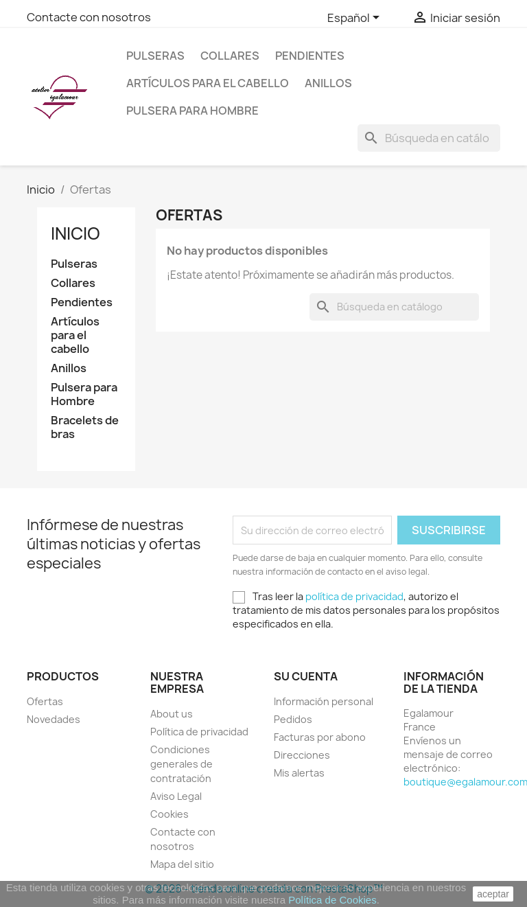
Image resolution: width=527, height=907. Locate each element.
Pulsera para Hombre (192, 110)
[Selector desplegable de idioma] (355, 18)
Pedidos (293, 719)
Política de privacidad (199, 731)
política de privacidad (354, 596)
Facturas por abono (320, 737)
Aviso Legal (176, 796)
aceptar (493, 893)
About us (171, 713)
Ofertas (45, 701)
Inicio (75, 233)
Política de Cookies (332, 900)
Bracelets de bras (85, 427)
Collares (229, 55)
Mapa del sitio (182, 864)
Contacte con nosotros (89, 17)
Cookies (169, 813)
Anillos (328, 83)
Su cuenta (306, 676)
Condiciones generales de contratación (181, 764)
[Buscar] (429, 138)
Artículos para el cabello (207, 83)
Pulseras (155, 55)
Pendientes (309, 55)
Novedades (53, 719)
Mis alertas (299, 772)
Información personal (323, 701)
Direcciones (302, 754)
